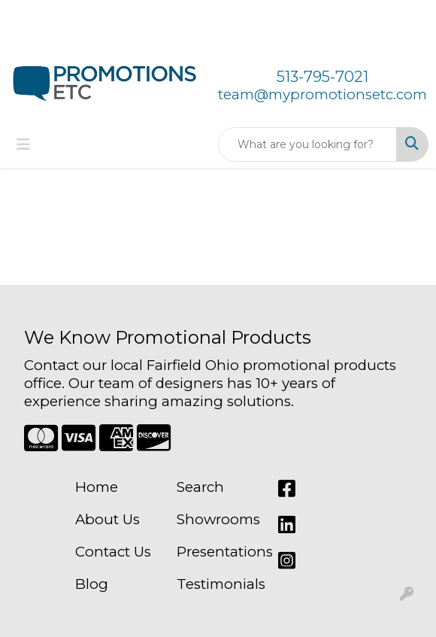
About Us (107, 519)
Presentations (218, 551)
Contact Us (113, 551)
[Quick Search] (307, 144)
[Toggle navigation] (23, 144)
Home (96, 487)
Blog (91, 584)
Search (200, 487)
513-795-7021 (322, 77)
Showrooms (218, 519)
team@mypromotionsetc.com (322, 94)
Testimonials (218, 584)
